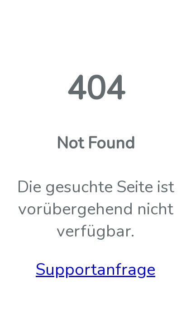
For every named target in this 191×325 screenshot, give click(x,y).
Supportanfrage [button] (95, 270)
